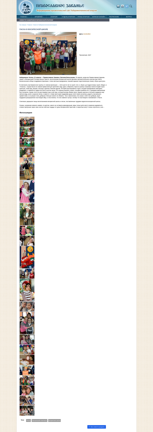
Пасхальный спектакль (39, 420)
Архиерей (38, 17)
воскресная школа (54, 420)
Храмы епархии (83, 17)
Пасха (28, 420)
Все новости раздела (96, 427)
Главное (23, 17)
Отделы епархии (68, 17)
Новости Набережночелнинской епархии (45, 25)
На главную (22, 25)
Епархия (54, 17)
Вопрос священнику (129, 17)
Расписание (114, 17)
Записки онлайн (98, 17)
